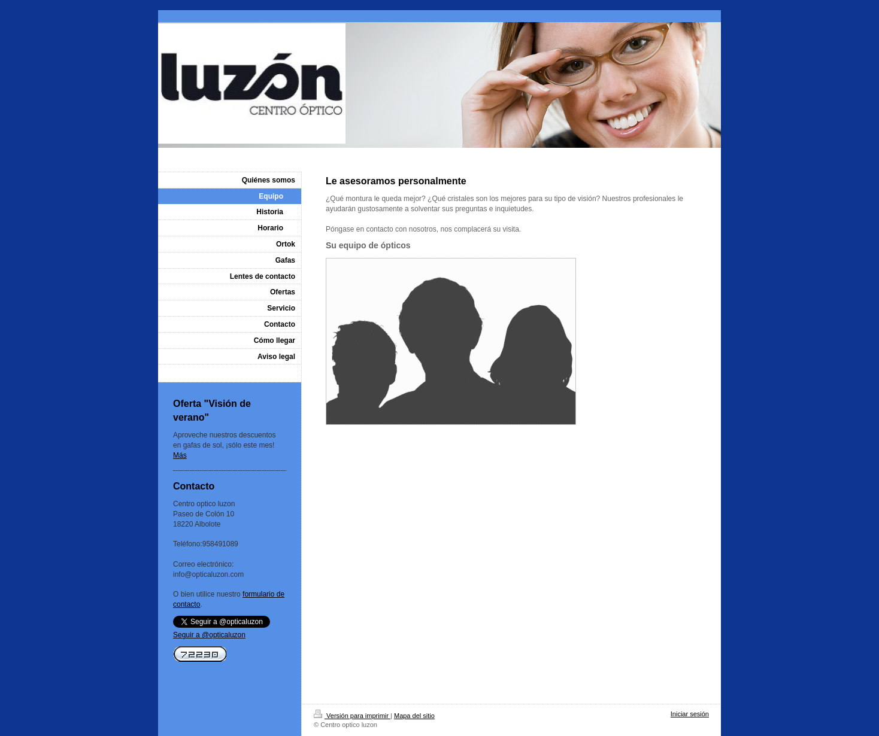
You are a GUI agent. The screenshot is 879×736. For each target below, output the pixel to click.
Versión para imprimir (352, 715)
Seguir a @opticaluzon (209, 635)
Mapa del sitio (414, 715)
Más (180, 455)
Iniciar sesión (690, 713)
